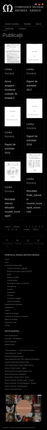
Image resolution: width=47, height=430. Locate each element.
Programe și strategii (12, 313)
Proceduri (10, 295)
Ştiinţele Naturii (10, 344)
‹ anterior (16, 227)
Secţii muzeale (12, 24)
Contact (22, 28)
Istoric (38, 24)
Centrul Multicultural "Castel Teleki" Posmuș (19, 365)
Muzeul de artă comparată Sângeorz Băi (18, 371)
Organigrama (9, 307)
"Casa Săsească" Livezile (13, 353)
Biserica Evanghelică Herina (14, 356)
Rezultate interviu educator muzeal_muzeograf (12, 207)
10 (12, 229)
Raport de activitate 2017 (31, 85)
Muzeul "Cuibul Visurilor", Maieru (16, 368)
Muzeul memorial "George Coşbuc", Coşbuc (19, 380)
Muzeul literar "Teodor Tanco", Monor (17, 377)
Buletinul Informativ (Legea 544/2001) (19, 271)
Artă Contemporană (11, 335)
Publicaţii (9, 28)
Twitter (18, 243)
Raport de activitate (13, 301)
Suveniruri (23, 408)
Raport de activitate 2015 (10, 148)
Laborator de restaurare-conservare (16, 316)
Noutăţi (27, 24)
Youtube (28, 243)
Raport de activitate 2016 (31, 140)
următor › (27, 229)
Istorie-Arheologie (11, 341)
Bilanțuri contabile (13, 277)
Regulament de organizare (13, 304)
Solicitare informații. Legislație (17, 268)
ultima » (36, 229)
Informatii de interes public (13, 265)
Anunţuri (10, 289)
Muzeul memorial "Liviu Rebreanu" (16, 386)
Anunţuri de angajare (14, 298)
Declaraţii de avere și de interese (18, 283)
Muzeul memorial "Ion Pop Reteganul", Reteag (20, 383)
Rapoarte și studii (10, 322)
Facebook (8, 245)
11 (16, 229)
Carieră (7, 310)
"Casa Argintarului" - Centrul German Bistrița (19, 350)
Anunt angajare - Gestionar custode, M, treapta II (11, 89)
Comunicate (11, 292)
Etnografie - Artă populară (13, 338)
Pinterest (39, 245)
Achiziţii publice (12, 280)
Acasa (7, 259)
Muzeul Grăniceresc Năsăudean (15, 374)
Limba (8, 69)
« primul (7, 227)
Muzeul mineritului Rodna (13, 389)
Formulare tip (11, 286)
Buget (9, 274)
